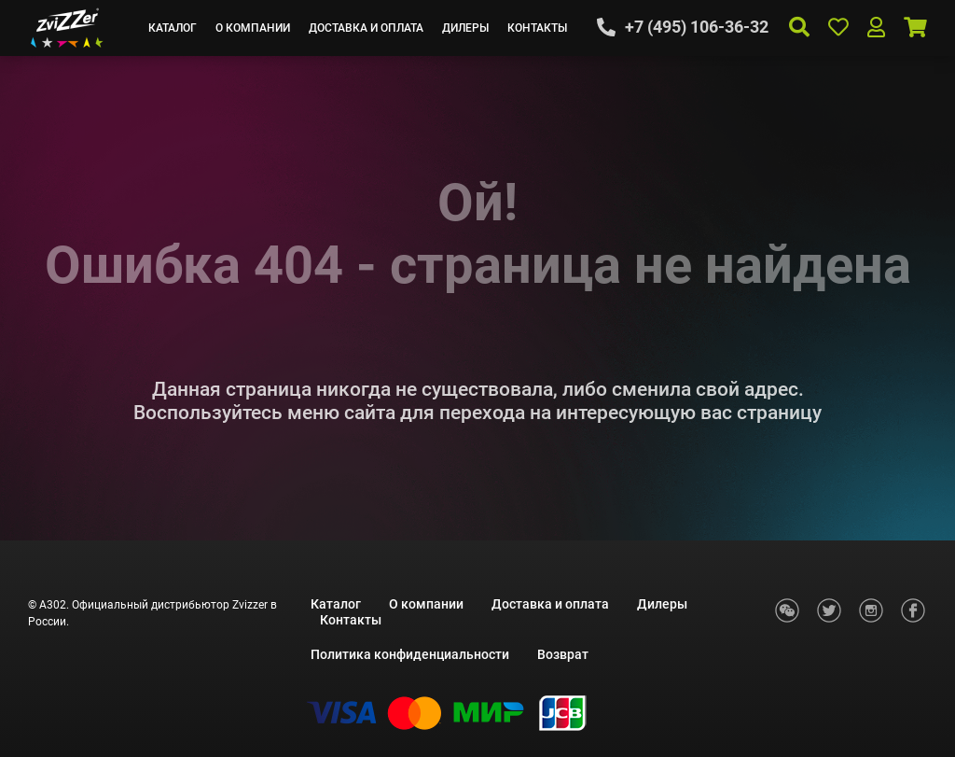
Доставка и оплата (366, 28)
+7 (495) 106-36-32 (696, 27)
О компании (252, 28)
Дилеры (465, 28)
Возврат (562, 654)
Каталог (172, 28)
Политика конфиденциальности (410, 654)
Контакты (537, 28)
